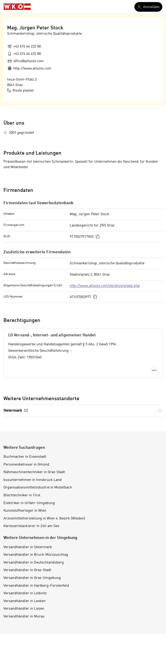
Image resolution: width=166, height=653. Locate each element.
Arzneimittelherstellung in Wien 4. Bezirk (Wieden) (44, 518)
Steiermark (15, 411)
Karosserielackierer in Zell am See (31, 526)
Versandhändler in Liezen (23, 609)
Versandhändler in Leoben (24, 601)
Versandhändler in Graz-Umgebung (32, 578)
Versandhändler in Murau (23, 616)
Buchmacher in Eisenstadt (24, 457)
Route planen (20, 90)
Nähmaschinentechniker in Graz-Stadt (34, 472)
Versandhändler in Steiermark (27, 547)
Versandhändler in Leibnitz (25, 593)
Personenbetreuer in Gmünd (26, 464)
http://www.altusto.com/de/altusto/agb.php (105, 286)
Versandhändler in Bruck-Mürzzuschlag (35, 555)
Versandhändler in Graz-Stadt (27, 570)
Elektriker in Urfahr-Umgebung (29, 503)
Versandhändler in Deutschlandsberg (33, 562)
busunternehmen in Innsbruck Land (32, 480)
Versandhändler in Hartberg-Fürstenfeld (36, 586)
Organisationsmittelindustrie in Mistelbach (37, 487)
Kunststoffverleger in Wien (24, 511)
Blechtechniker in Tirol (21, 495)
